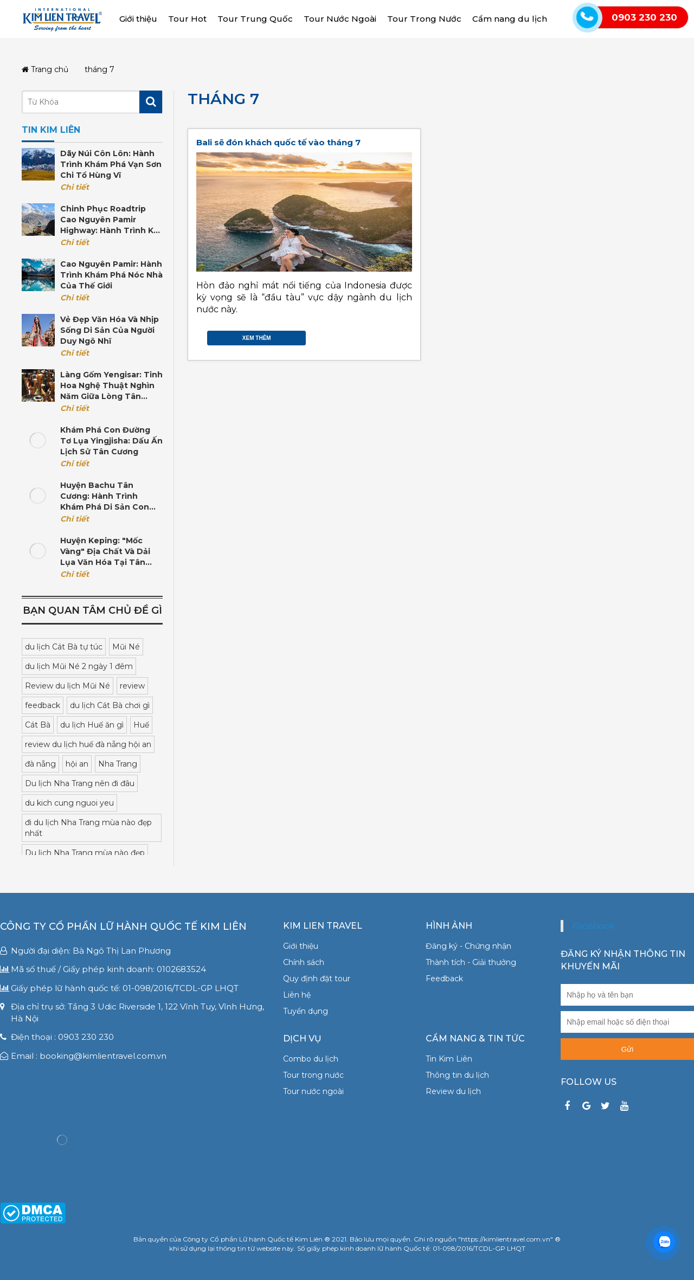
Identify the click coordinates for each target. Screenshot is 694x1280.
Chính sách (303, 962)
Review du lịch (453, 1091)
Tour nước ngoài (313, 1091)
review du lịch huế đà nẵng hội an (88, 744)
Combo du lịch (310, 1059)
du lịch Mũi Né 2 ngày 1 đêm (79, 666)
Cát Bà (37, 725)
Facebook (374, 335)
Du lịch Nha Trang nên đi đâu (79, 783)
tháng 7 (223, 99)
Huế (141, 725)
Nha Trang (117, 764)
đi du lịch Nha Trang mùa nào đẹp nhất (88, 828)
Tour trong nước (313, 1075)
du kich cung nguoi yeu (69, 803)
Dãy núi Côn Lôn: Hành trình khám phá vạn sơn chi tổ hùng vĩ (111, 164)
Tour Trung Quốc (255, 19)
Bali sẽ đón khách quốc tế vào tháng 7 (278, 142)
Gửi (627, 1049)
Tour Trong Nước (424, 19)
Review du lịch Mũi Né (67, 686)
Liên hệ (297, 995)
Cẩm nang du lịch (509, 19)
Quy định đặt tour (316, 978)
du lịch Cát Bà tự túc (63, 647)
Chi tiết (74, 187)
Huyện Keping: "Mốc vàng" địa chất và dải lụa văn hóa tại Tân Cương (105, 552)
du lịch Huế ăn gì (92, 725)
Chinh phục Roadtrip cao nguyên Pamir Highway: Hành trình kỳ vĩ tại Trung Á (109, 220)
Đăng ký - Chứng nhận (468, 946)
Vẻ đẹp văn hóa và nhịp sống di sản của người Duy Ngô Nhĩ (109, 330)
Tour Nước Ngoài (340, 19)
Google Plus (395, 335)
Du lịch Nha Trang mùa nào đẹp (85, 853)
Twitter (385, 335)
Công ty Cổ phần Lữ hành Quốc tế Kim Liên (123, 926)
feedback (42, 705)
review (132, 686)
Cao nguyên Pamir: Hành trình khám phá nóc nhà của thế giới (111, 275)
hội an (77, 764)
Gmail (406, 335)
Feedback (444, 978)
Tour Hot (187, 19)
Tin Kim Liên (449, 1059)
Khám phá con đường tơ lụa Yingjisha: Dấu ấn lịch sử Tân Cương (111, 440)
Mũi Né (126, 647)
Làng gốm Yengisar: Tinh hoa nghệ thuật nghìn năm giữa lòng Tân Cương (111, 386)
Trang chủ (45, 69)
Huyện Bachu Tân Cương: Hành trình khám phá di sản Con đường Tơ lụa (104, 496)
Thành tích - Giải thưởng (471, 962)
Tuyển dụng (305, 1011)
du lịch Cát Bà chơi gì (110, 705)
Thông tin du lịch (457, 1075)
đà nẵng (40, 764)
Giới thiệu (138, 19)
